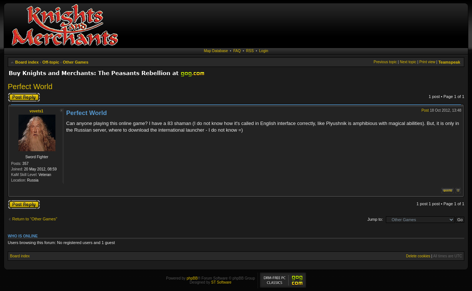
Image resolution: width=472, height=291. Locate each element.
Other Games (75, 62)
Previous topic (385, 62)
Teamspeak (449, 62)
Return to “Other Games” (34, 219)
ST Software (221, 282)
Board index (27, 62)
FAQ (237, 51)
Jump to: (375, 219)
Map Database (216, 51)
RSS (250, 51)
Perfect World (30, 86)
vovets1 (36, 111)
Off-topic (50, 62)
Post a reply (24, 97)
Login (263, 51)
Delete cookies (418, 256)
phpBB (192, 278)
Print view (427, 62)
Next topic (408, 62)
